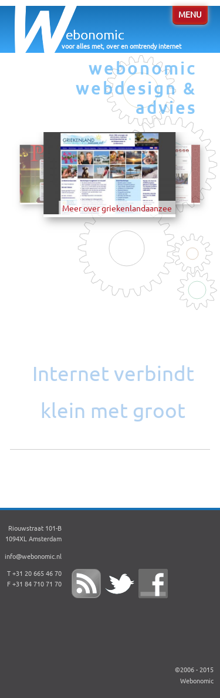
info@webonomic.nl (33, 556)
